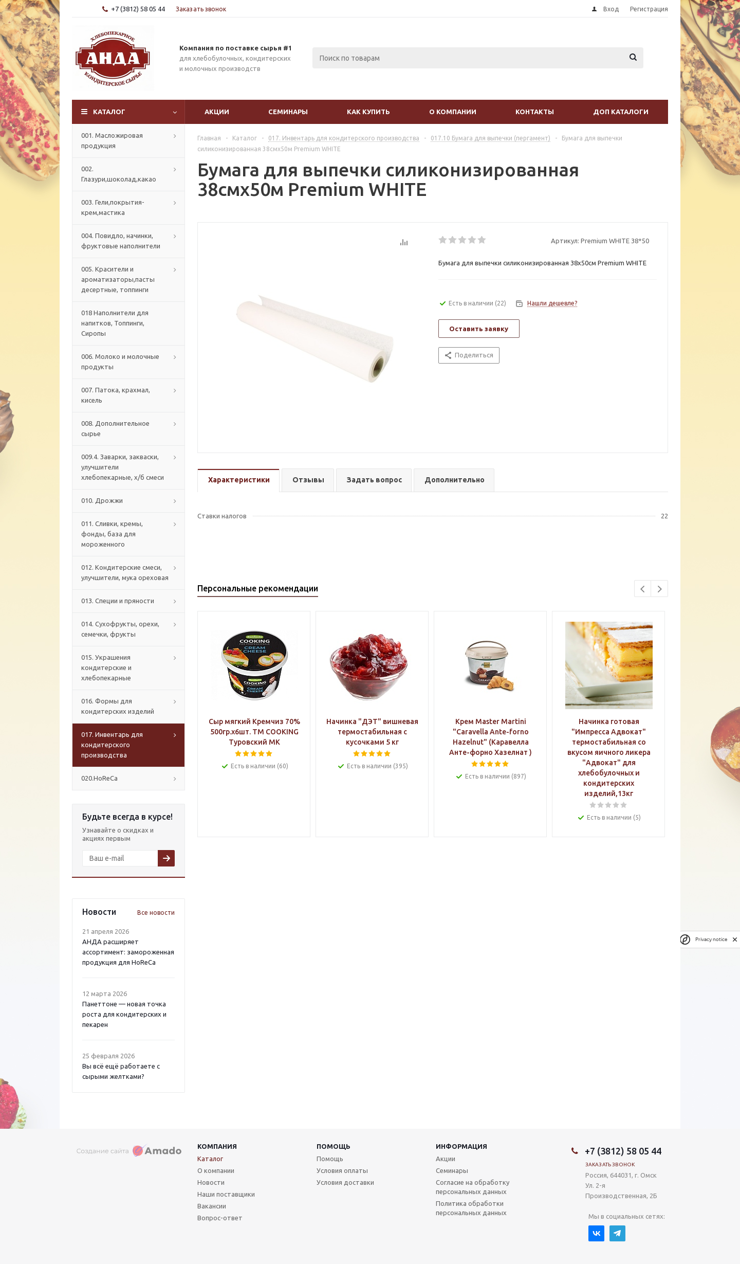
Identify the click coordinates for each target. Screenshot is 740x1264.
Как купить (368, 111)
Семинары (288, 111)
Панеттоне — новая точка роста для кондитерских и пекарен (124, 1014)
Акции (217, 111)
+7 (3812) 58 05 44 (138, 8)
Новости (211, 1182)
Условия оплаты (342, 1170)
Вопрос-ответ (220, 1217)
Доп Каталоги (621, 111)
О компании (452, 111)
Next (659, 589)
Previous (643, 589)
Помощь (333, 1146)
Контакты (534, 111)
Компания (217, 1146)
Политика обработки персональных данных (471, 1208)
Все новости (156, 912)
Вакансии (211, 1205)
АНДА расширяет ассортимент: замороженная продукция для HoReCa (128, 952)
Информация (461, 1146)
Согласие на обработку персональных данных (472, 1187)
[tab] (238, 480)
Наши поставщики (226, 1194)
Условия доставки (345, 1182)
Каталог (109, 111)
